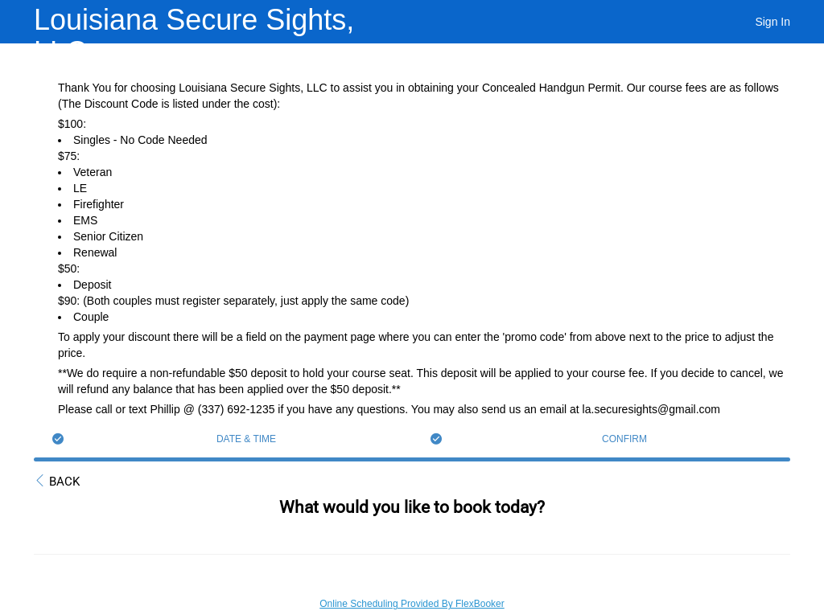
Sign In (772, 21)
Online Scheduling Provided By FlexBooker (411, 603)
